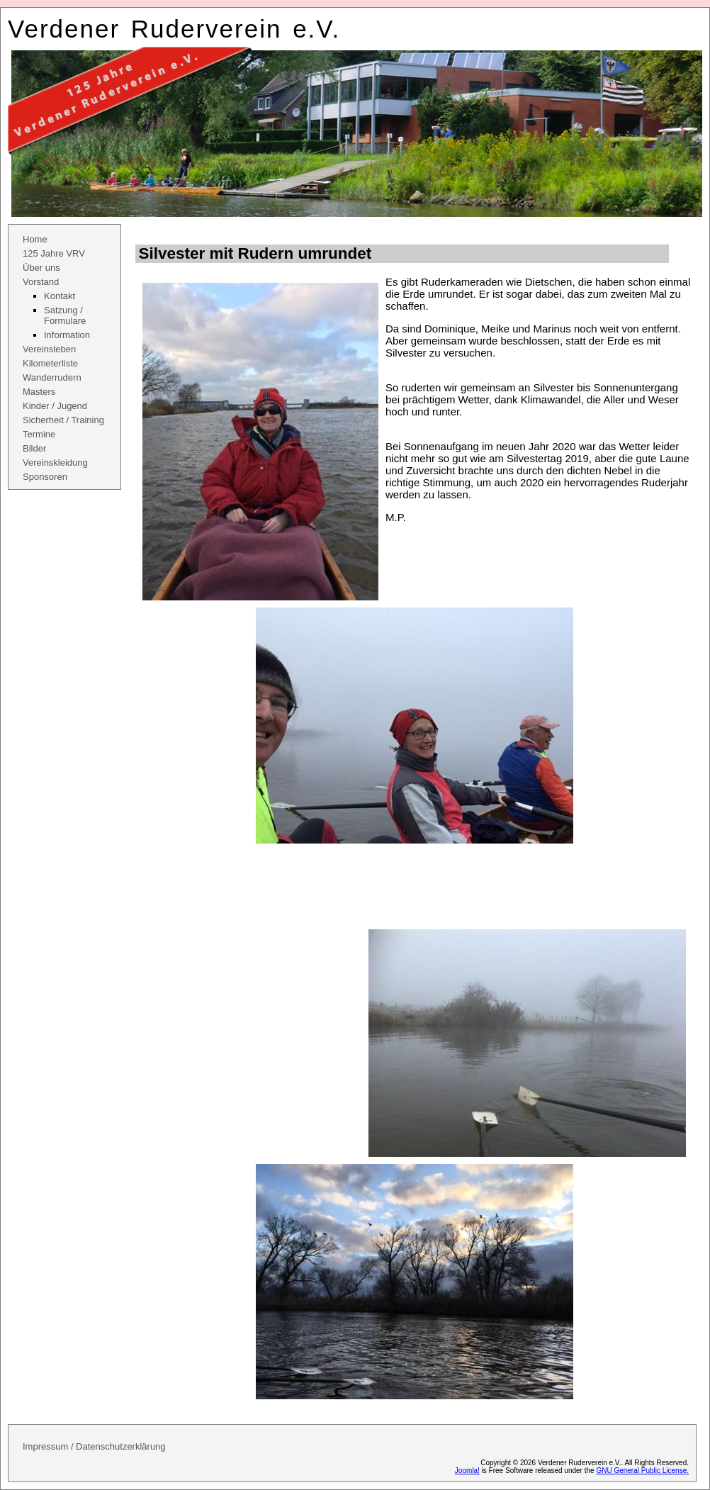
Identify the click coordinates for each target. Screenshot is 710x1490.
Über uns (41, 267)
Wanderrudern (52, 377)
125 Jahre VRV (54, 253)
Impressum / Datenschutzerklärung (94, 1446)
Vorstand (41, 281)
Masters (39, 391)
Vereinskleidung (55, 462)
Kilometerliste (50, 363)
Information (67, 335)
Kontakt (59, 296)
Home (35, 239)
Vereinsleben (49, 349)
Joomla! (467, 1470)
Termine (39, 434)
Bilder (34, 448)
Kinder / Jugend (55, 405)
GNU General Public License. (642, 1470)
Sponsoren (45, 476)
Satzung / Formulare (65, 315)
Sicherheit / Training (63, 420)
